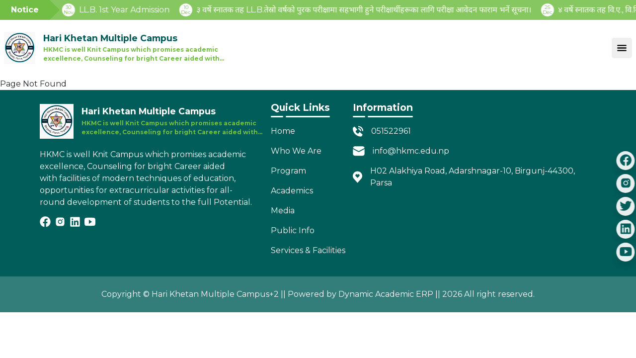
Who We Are (296, 151)
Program (288, 171)
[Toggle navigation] (622, 48)
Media (283, 210)
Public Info (293, 230)
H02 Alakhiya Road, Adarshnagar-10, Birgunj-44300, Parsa (472, 176)
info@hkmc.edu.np (411, 151)
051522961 (391, 131)
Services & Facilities (308, 250)
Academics (292, 190)
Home (283, 131)
